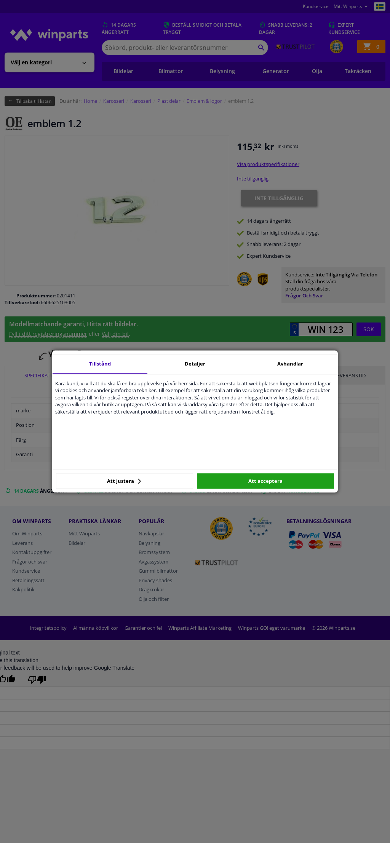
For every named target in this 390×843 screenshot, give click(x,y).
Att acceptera (265, 480)
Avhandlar (290, 363)
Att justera (124, 480)
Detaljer (195, 363)
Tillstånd (100, 363)
